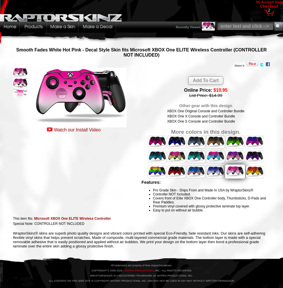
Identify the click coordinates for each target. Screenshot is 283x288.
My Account (265, 2)
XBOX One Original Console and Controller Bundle (205, 111)
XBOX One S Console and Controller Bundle (201, 121)
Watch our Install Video (77, 129)
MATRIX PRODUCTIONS (139, 270)
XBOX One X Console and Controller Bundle (201, 116)
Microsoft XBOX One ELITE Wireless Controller (72, 219)
